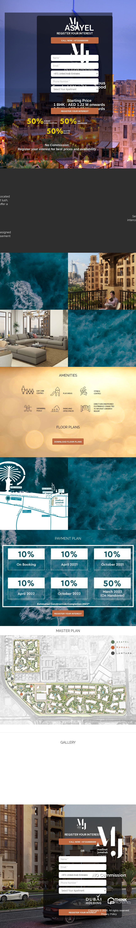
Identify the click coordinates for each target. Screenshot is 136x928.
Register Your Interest (74, 111)
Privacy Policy (109, 914)
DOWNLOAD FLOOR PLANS (68, 442)
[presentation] (67, 98)
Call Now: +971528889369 (74, 40)
